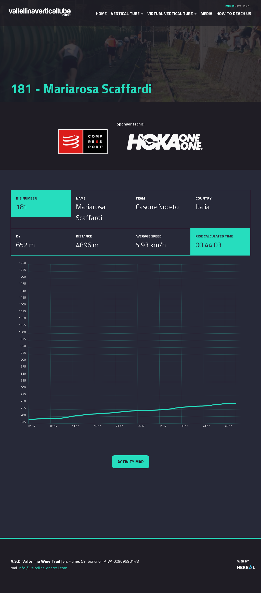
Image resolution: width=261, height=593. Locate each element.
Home (101, 13)
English (231, 6)
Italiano (243, 6)
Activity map (131, 462)
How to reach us (233, 13)
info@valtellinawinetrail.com (43, 568)
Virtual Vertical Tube (172, 13)
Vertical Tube (127, 13)
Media (206, 13)
